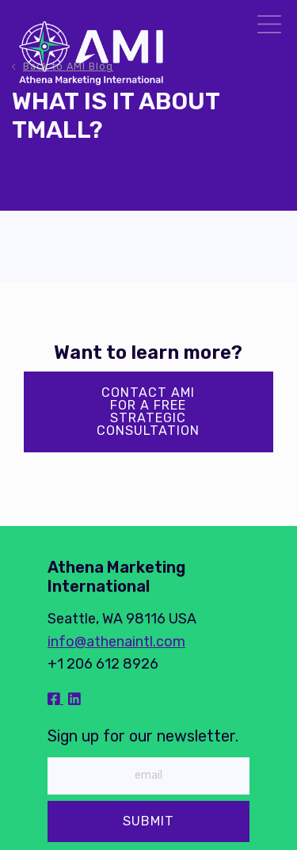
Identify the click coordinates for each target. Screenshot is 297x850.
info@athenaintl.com (116, 641)
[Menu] (269, 27)
